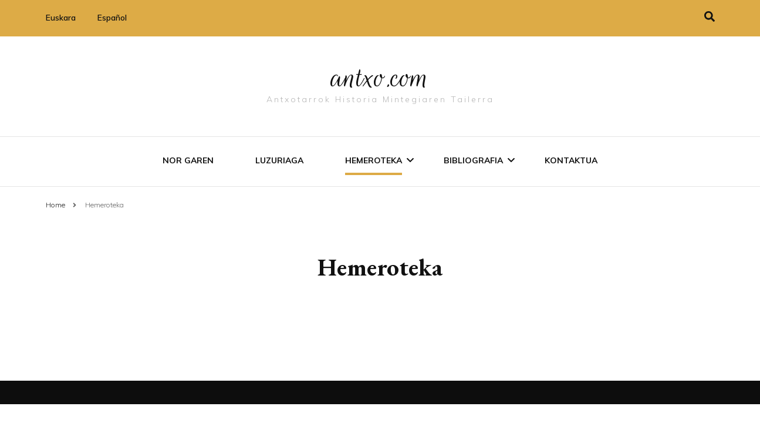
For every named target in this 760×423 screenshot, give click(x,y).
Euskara (61, 17)
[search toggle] (709, 16)
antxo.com (380, 77)
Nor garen (188, 160)
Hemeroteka (373, 160)
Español (112, 17)
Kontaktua (571, 160)
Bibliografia (473, 160)
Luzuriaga (279, 160)
